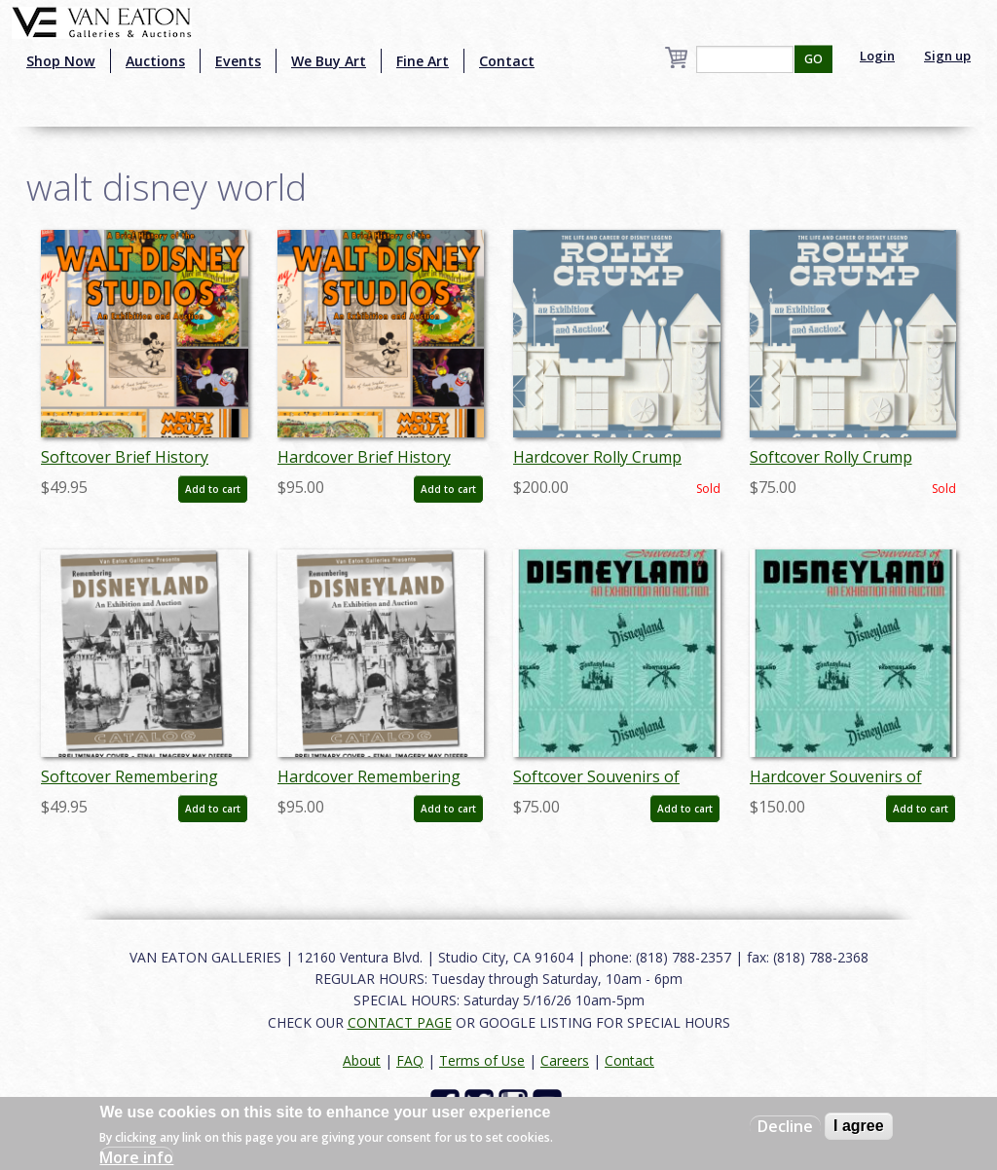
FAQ (410, 1060)
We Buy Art (328, 61)
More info (136, 1157)
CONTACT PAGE (400, 1022)
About (362, 1060)
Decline (785, 1126)
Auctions (155, 61)
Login (877, 55)
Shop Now (60, 61)
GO (813, 59)
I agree (858, 1125)
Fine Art (422, 61)
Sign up (947, 55)
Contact (507, 61)
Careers (564, 1060)
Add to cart (212, 489)
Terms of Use (482, 1060)
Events (238, 61)
